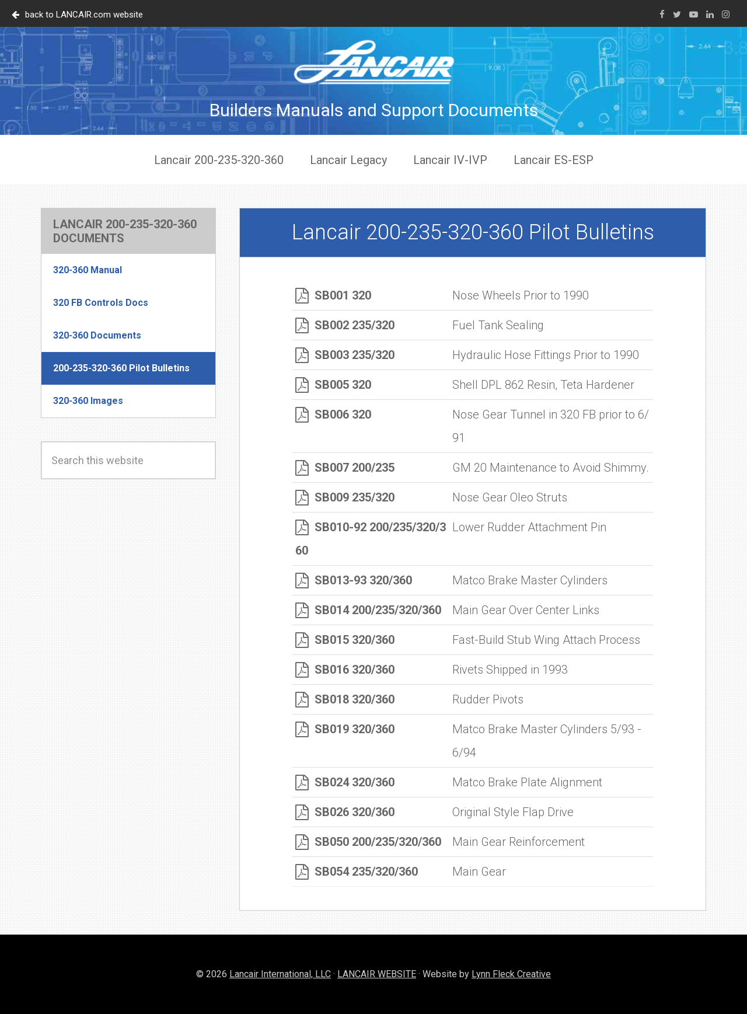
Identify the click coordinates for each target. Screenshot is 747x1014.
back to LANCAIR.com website (77, 14)
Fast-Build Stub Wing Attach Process (546, 640)
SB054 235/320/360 (356, 872)
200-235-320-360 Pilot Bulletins (121, 368)
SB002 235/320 (345, 325)
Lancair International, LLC (280, 974)
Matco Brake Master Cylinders (530, 580)
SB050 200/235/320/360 (368, 842)
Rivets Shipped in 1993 (510, 670)
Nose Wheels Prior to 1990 (520, 295)
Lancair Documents (373, 62)
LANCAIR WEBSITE (376, 974)
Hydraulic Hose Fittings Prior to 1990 (545, 355)
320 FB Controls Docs (100, 302)
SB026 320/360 (345, 812)
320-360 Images (88, 400)
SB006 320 (333, 414)
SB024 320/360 (345, 782)
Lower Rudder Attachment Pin (529, 527)
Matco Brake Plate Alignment (527, 782)
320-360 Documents (97, 335)
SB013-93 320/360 (353, 580)
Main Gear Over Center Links (525, 610)
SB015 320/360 (345, 640)
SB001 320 (333, 295)
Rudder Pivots (487, 699)
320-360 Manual (87, 270)
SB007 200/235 (345, 468)
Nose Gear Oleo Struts (509, 497)
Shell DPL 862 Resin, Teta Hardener (543, 385)
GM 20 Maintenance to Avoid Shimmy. (550, 468)
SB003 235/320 (345, 355)
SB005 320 (333, 385)
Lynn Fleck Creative (511, 974)
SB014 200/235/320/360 (368, 610)
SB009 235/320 (345, 497)
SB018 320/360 (345, 699)
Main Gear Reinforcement (518, 842)
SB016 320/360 (345, 670)
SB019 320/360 (345, 729)
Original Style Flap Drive (513, 812)
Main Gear (479, 872)
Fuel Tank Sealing (498, 325)
